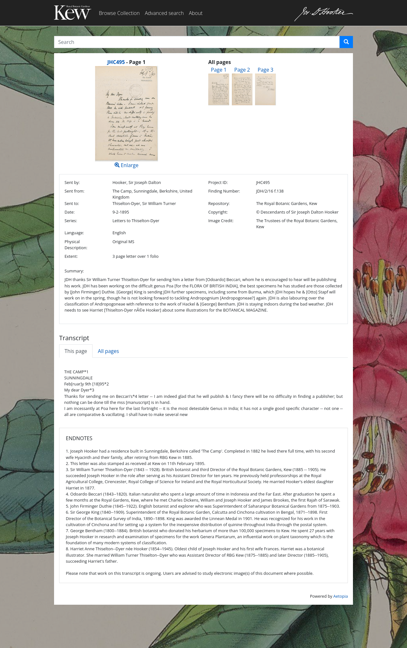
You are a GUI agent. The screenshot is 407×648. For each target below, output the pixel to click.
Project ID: (218, 182)
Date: (70, 212)
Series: (71, 220)
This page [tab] (76, 351)
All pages (108, 351)
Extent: (71, 256)
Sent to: (72, 203)
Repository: (219, 203)
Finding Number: (224, 191)
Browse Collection (119, 13)
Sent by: (72, 182)
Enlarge (126, 117)
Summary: (74, 271)
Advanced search (164, 13)
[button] (346, 42)
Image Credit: (220, 220)
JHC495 (116, 62)
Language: (74, 233)
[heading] (126, 62)
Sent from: (74, 191)
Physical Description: (76, 244)
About (196, 13)
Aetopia (340, 596)
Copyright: (218, 212)
